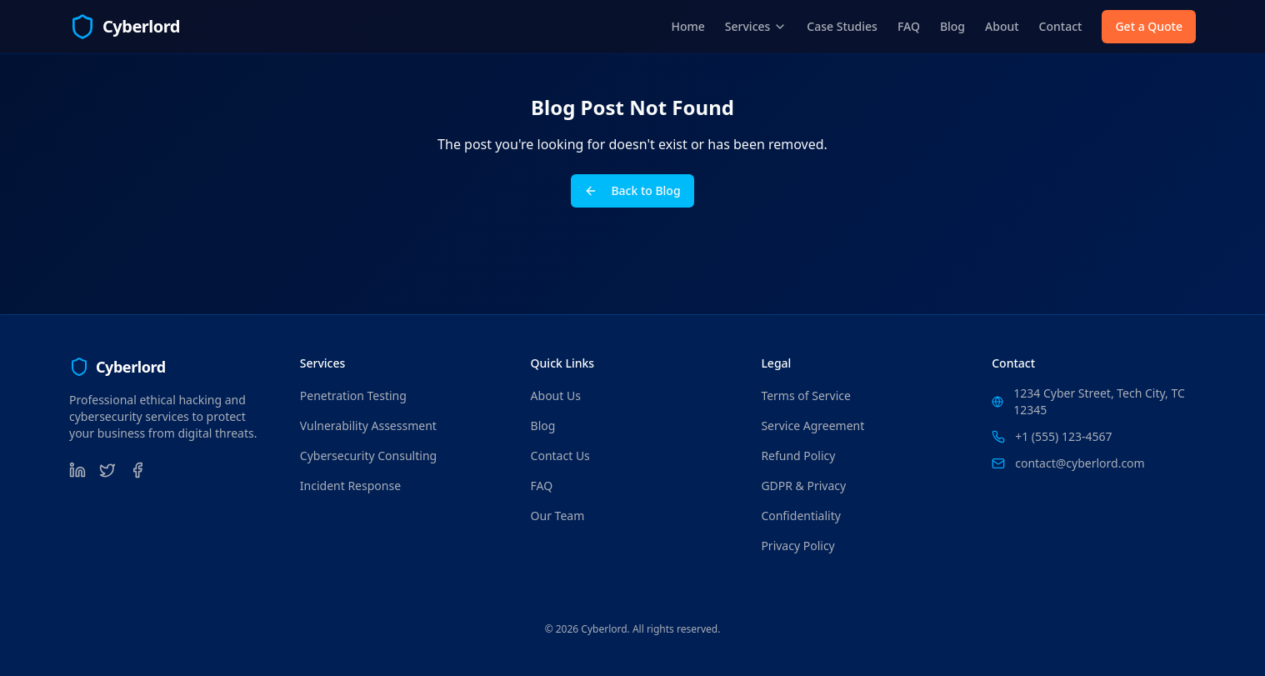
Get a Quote (1148, 26)
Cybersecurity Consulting (368, 455)
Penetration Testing (353, 395)
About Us (556, 395)
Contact (1060, 26)
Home (688, 26)
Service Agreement (812, 425)
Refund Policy (798, 455)
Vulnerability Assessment (368, 425)
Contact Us (560, 455)
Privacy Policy (797, 545)
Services (756, 26)
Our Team (558, 515)
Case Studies (842, 26)
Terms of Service (806, 395)
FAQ (909, 26)
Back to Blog (632, 190)
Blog (952, 26)
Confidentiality (801, 515)
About (1002, 26)
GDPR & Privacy (803, 485)
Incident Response (350, 485)
